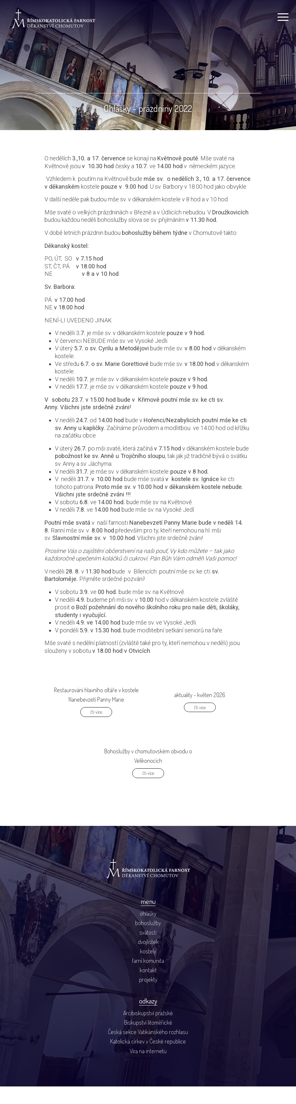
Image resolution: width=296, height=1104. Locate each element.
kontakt (148, 987)
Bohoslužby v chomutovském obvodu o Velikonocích (148, 772)
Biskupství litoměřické (148, 1039)
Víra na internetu (148, 1068)
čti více (96, 729)
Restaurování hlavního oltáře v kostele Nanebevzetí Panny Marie (96, 711)
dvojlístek (148, 959)
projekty (148, 997)
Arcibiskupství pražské (148, 1030)
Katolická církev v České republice (148, 1058)
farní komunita (148, 978)
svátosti (148, 949)
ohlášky (148, 930)
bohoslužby (148, 940)
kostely (148, 968)
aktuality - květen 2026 (199, 711)
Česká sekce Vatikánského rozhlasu (148, 1049)
